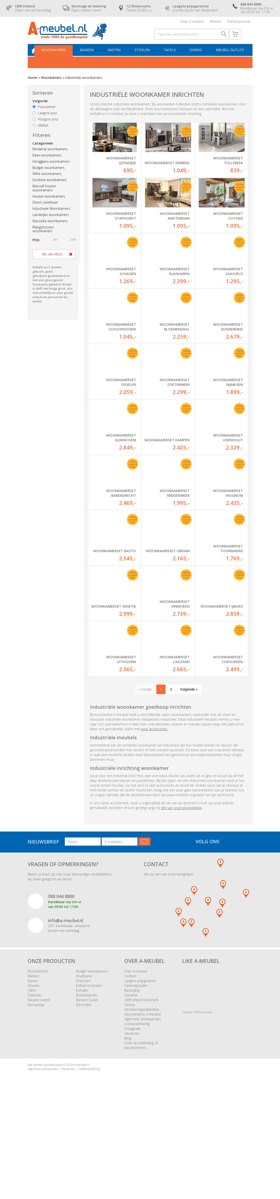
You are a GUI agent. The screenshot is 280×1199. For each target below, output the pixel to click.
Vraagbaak (132, 1124)
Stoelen (144, 56)
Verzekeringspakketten (141, 1105)
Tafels (171, 56)
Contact (130, 1071)
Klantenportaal (238, 22)
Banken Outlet (87, 1095)
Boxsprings (36, 1100)
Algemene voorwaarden (142, 1114)
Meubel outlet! (229, 56)
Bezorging (131, 1086)
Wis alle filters (52, 261)
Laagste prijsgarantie (140, 1076)
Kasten (117, 56)
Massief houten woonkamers (44, 195)
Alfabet (41, 132)
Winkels (215, 22)
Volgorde (40, 108)
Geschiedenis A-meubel (142, 1109)
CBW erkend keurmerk (141, 1095)
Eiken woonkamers (47, 162)
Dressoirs (83, 1076)
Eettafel (82, 1086)
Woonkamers (59, 56)
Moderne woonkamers (50, 156)
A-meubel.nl (81, 1160)
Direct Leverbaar (45, 209)
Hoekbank (84, 1071)
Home (32, 84)
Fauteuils (34, 1090)
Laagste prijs (45, 120)
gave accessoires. (154, 824)
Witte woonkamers (47, 181)
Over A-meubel (192, 22)
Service (129, 1100)
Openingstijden (136, 1081)
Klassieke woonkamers (50, 228)
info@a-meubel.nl (65, 1016)
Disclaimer (68, 1164)
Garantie (130, 1090)
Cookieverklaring (136, 1119)
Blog (127, 1133)
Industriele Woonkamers (51, 215)
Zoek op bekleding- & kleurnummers (141, 1140)
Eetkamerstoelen (89, 1081)
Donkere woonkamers (50, 187)
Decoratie (83, 1100)
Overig (196, 56)
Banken (92, 56)
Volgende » (189, 785)
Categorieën (43, 150)
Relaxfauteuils (86, 1090)
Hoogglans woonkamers (51, 168)
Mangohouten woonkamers (43, 236)
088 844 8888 (61, 992)
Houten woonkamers (49, 203)
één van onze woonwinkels (181, 903)
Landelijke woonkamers (51, 222)
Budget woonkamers (49, 175)
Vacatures (132, 1129)
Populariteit (44, 114)
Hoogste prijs (45, 126)
